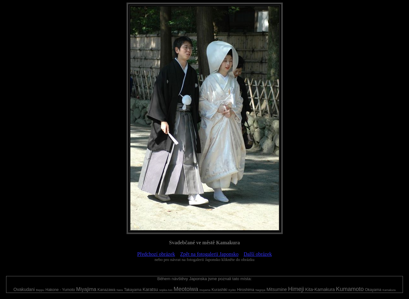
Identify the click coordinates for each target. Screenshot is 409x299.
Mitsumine (276, 289)
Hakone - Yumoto (60, 289)
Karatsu (150, 289)
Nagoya (260, 290)
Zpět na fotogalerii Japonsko (209, 254)
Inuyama (205, 290)
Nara (120, 290)
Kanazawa (106, 289)
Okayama (373, 289)
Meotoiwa (186, 289)
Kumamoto (350, 289)
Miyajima (86, 289)
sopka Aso (166, 290)
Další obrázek (257, 254)
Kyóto (232, 290)
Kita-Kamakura (320, 289)
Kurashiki (219, 289)
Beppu (40, 290)
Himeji (296, 289)
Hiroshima (245, 289)
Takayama (133, 289)
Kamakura (389, 290)
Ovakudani (24, 289)
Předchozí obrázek (156, 254)
